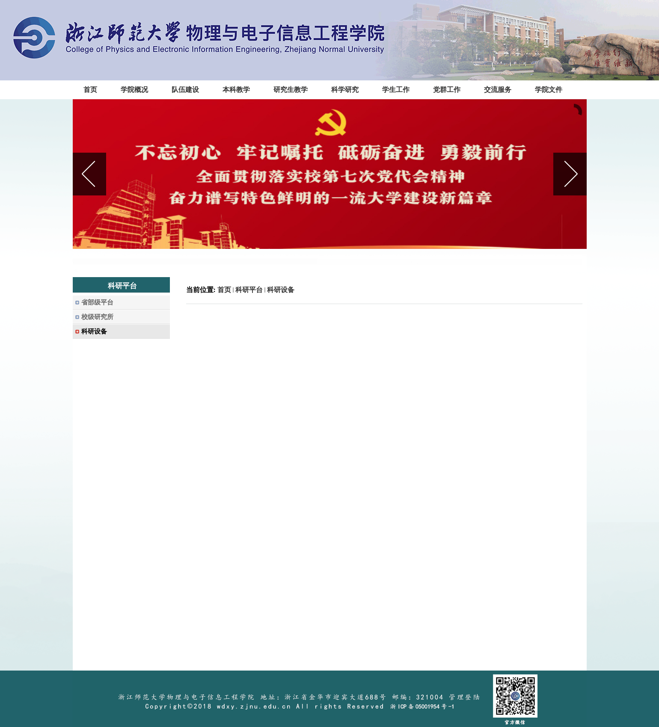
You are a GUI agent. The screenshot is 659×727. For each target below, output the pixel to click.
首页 (224, 289)
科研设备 (280, 289)
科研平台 (249, 289)
